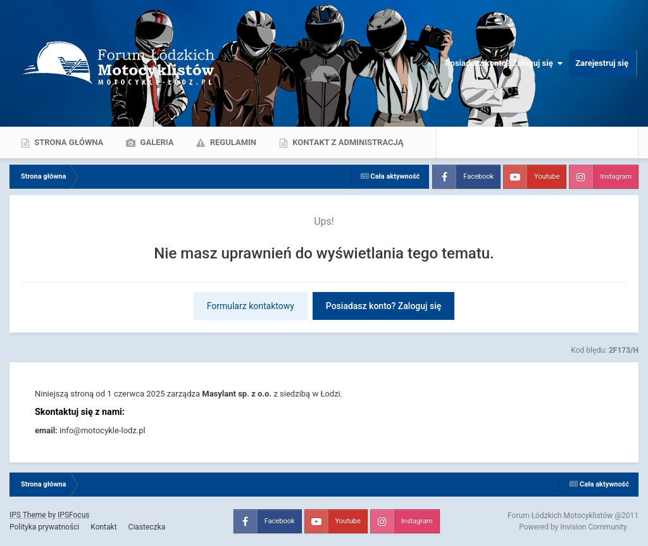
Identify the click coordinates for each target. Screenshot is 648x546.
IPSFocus (73, 515)
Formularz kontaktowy (250, 306)
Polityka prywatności (44, 527)
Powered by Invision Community (573, 527)
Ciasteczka (147, 527)
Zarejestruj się (601, 63)
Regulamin (232, 142)
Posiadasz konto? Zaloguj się (504, 63)
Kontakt (103, 527)
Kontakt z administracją (346, 142)
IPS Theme (27, 515)
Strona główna (67, 142)
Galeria (155, 142)
